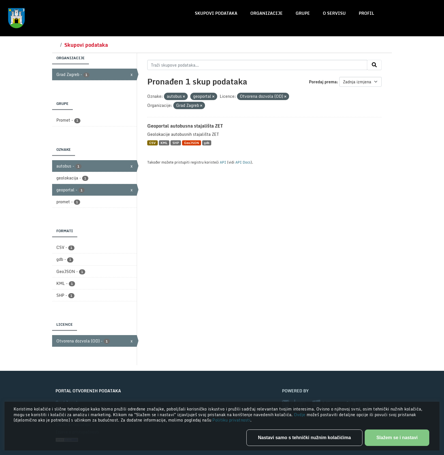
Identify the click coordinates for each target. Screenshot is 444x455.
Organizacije (266, 13)
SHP (175, 142)
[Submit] (374, 65)
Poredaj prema (323, 82)
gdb (206, 142)
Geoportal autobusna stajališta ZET (185, 126)
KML (164, 142)
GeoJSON (191, 142)
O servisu (334, 13)
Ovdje (300, 414)
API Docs (243, 162)
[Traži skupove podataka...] (257, 65)
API (223, 162)
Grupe (303, 13)
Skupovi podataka (216, 13)
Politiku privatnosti (231, 420)
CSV (152, 142)
